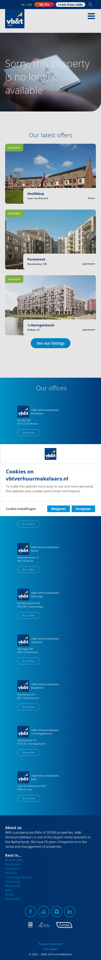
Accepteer (83, 509)
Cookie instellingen (21, 509)
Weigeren (58, 509)
